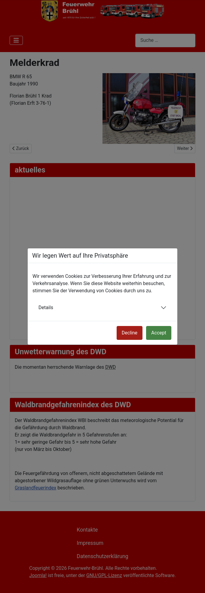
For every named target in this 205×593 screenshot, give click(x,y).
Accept (158, 333)
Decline (129, 333)
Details (45, 307)
